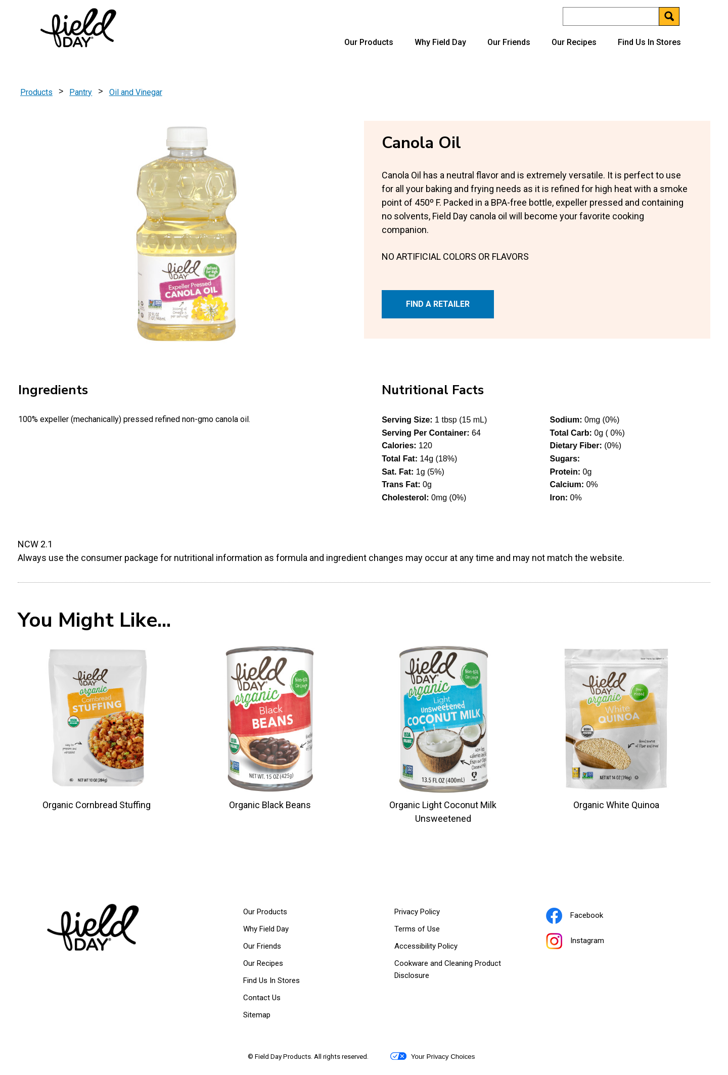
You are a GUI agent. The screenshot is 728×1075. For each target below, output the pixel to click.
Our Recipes (574, 42)
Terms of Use (429, 931)
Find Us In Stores (649, 42)
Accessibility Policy (438, 948)
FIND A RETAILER (438, 304)
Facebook (587, 916)
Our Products (368, 42)
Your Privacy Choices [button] (432, 1056)
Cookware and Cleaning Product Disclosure (447, 971)
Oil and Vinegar (135, 92)
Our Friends (508, 42)
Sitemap (256, 1014)
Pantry (80, 92)
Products (36, 92)
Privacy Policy (429, 913)
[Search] (621, 16)
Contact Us (262, 997)
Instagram (587, 942)
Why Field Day (440, 42)
